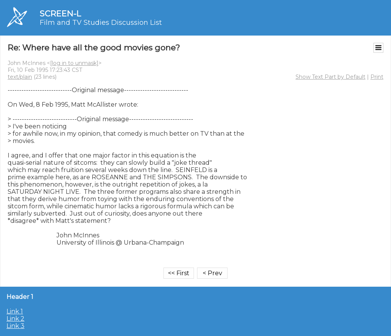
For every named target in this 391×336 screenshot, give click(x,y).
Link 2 (15, 318)
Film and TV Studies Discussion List (101, 22)
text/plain (20, 76)
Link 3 (15, 326)
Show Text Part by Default (330, 76)
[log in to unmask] (74, 63)
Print (376, 76)
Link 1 (14, 311)
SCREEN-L (60, 13)
